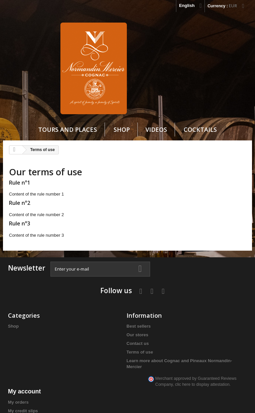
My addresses (105, 330)
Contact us (60, 329)
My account (107, 302)
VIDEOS (156, 132)
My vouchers (104, 347)
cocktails (200, 132)
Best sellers (61, 312)
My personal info (108, 338)
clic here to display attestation (223, 373)
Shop (122, 132)
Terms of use (62, 338)
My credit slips (106, 321)
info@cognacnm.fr (218, 359)
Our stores (60, 321)
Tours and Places (67, 132)
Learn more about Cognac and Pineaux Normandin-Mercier (63, 359)
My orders (101, 312)
